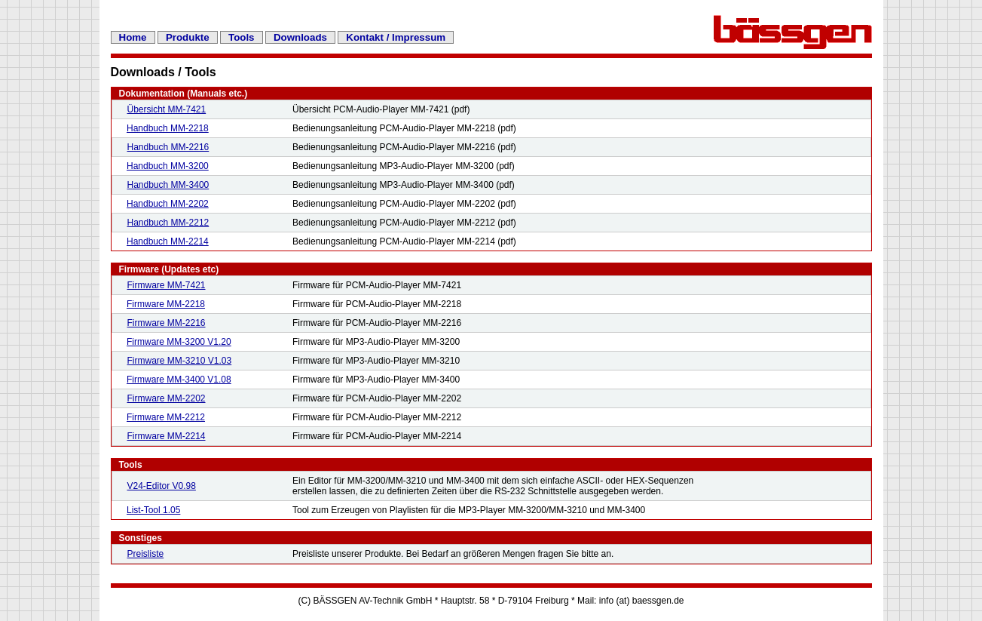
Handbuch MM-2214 (168, 241)
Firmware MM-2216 (166, 323)
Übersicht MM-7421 (166, 109)
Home (133, 37)
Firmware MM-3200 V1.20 (179, 342)
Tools (241, 37)
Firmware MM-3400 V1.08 (179, 379)
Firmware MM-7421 (166, 285)
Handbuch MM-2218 (168, 128)
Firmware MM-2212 (166, 417)
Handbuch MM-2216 (168, 147)
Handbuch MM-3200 (168, 166)
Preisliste (145, 554)
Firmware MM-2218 (166, 304)
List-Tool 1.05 (153, 510)
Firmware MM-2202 (166, 398)
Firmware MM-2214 (166, 436)
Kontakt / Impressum (395, 37)
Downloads (300, 37)
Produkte (188, 37)
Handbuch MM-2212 (168, 222)
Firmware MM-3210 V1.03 (179, 360)
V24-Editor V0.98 (161, 486)
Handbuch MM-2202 (168, 203)
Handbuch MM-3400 (168, 185)
